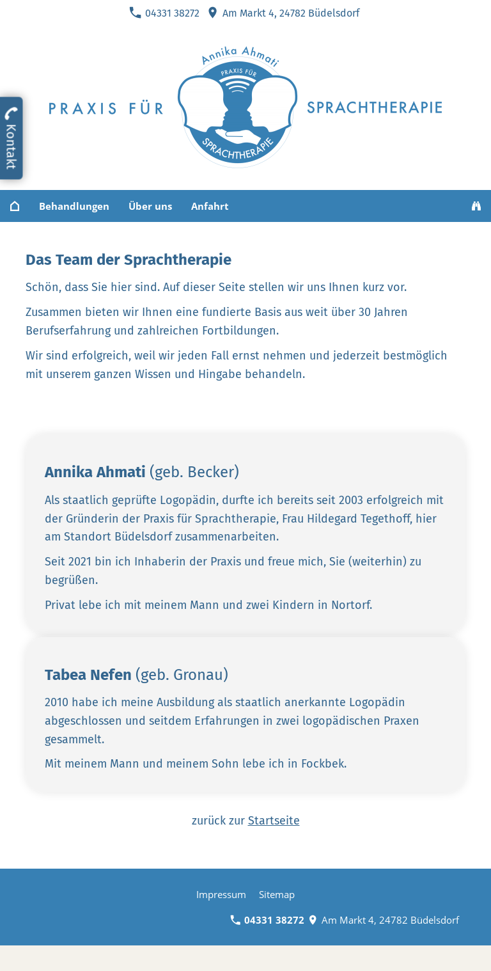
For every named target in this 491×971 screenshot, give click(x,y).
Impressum (221, 894)
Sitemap (277, 894)
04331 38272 (164, 13)
